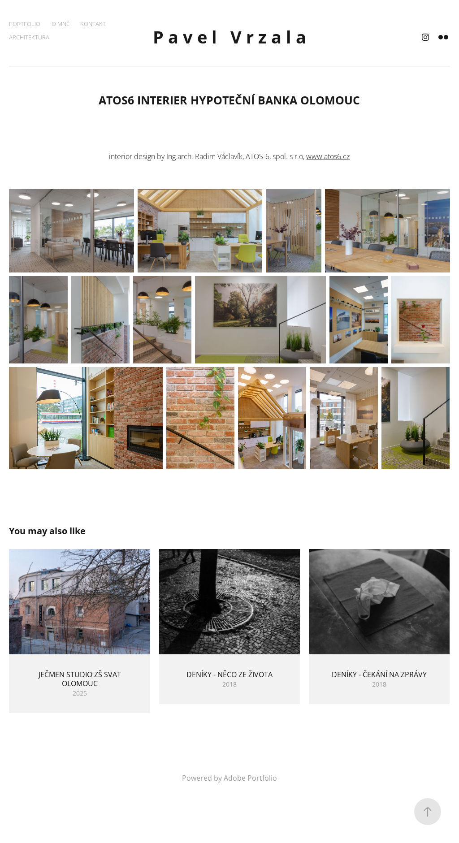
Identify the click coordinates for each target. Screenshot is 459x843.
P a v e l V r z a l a (229, 37)
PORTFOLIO (24, 23)
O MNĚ (60, 23)
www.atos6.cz (328, 156)
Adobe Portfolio (250, 778)
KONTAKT (93, 23)
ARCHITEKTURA (29, 37)
